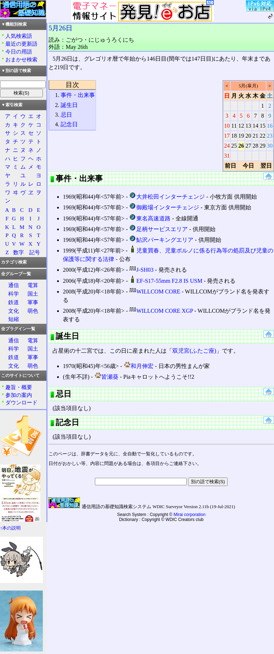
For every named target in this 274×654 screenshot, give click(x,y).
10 (227, 126)
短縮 (13, 319)
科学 (13, 294)
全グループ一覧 (16, 274)
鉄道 (13, 302)
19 (241, 136)
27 (248, 146)
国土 (32, 294)
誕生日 (69, 105)
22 (262, 136)
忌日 (66, 115)
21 (255, 136)
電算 (32, 285)
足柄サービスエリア (158, 229)
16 (270, 126)
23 (270, 136)
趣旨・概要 (18, 387)
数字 (18, 252)
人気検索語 (18, 36)
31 (227, 156)
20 (248, 136)
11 (234, 126)
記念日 (69, 124)
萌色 (32, 311)
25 (234, 146)
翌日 (266, 166)
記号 (34, 252)
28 (255, 146)
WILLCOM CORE (154, 291)
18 (234, 136)
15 (262, 126)
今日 (248, 166)
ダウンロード (21, 402)
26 (241, 146)
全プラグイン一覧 (18, 329)
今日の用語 (18, 51)
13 (248, 126)
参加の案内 (18, 395)
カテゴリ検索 (14, 262)
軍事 (32, 302)
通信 (13, 285)
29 (262, 146)
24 (227, 146)
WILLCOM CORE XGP (161, 311)
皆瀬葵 (106, 377)
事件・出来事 (78, 95)
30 (270, 146)
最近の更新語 (21, 44)
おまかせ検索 (21, 59)
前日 (230, 166)
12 (241, 126)
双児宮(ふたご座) (194, 351)
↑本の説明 (10, 528)
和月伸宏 (138, 366)
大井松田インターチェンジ (167, 197)
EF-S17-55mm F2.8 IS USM (165, 281)
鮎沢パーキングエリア (161, 240)
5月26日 (60, 28)
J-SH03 (141, 270)
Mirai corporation (190, 514)
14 (255, 126)
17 (227, 136)
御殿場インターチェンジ (164, 207)
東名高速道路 (150, 218)
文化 (13, 311)
